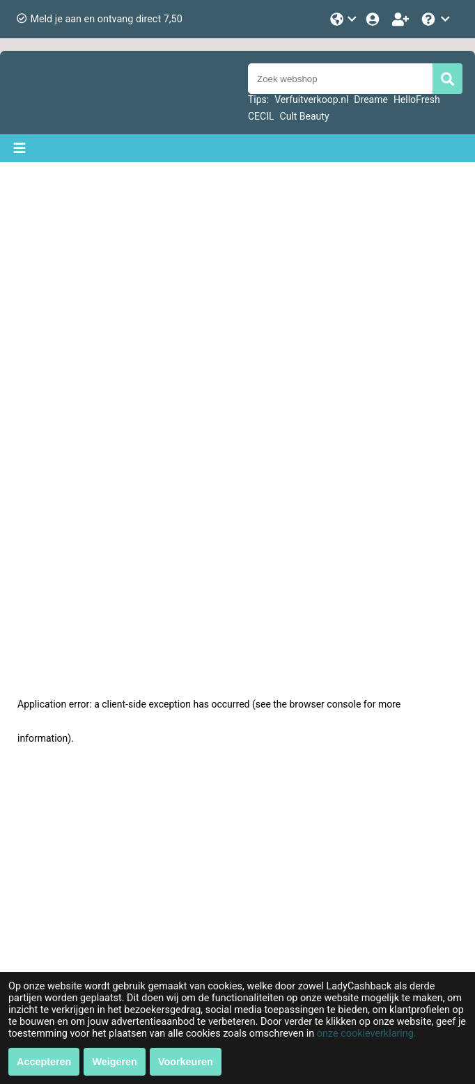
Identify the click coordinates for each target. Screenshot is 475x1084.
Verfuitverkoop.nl (311, 99)
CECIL (261, 116)
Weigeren (114, 1061)
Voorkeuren (185, 1061)
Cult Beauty (304, 116)
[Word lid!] (402, 19)
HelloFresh (417, 99)
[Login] (374, 19)
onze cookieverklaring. (366, 1033)
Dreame (371, 99)
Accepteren (44, 1061)
